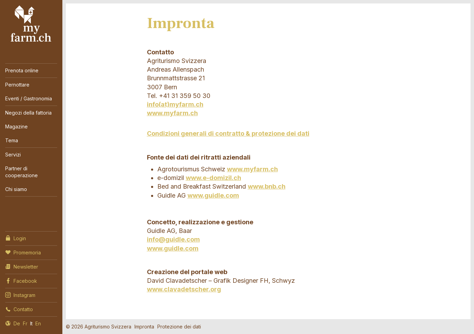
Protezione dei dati (179, 327)
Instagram (20, 294)
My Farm (31, 24)
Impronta (144, 327)
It (31, 323)
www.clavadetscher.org (184, 289)
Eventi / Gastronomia (28, 98)
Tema (11, 140)
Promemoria (23, 252)
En (38, 323)
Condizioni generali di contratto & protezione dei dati (228, 133)
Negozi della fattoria (28, 113)
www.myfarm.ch (172, 113)
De (17, 323)
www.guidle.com (213, 195)
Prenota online (21, 70)
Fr (25, 323)
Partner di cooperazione (21, 171)
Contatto (19, 308)
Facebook (21, 280)
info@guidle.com (173, 239)
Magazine (16, 126)
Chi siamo (16, 189)
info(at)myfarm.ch (175, 104)
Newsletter (21, 266)
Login (15, 237)
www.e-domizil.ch (213, 177)
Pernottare (17, 85)
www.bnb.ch (267, 186)
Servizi (13, 154)
